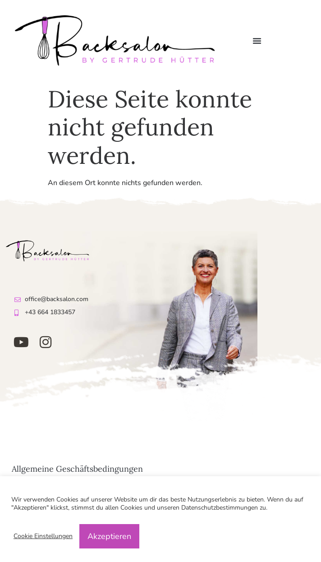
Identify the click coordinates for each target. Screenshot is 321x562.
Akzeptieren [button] (109, 536)
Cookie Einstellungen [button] (43, 536)
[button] (257, 40)
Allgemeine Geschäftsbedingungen (77, 469)
